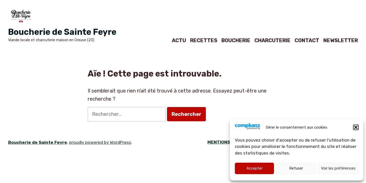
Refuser (296, 168)
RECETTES (203, 40)
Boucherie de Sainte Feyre (62, 32)
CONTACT (307, 40)
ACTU (179, 40)
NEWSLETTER (340, 40)
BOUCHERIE (235, 40)
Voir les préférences (338, 168)
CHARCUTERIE (272, 40)
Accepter (255, 168)
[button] (355, 127)
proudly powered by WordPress (100, 142)
